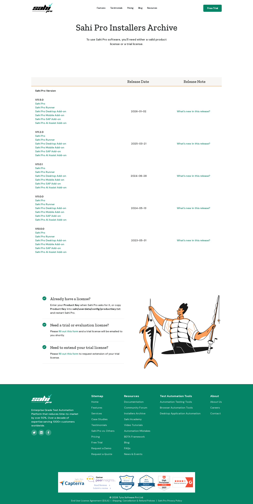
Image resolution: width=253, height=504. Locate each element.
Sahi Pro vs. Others (102, 431)
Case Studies (99, 419)
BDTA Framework (134, 436)
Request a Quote (101, 454)
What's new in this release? (193, 111)
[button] (152, 8)
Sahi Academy (133, 419)
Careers (215, 407)
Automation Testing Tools (176, 402)
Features (101, 7)
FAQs (127, 448)
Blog (140, 7)
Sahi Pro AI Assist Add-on (50, 123)
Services (96, 413)
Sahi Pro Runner (45, 107)
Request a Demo (101, 448)
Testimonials (116, 7)
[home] (42, 8)
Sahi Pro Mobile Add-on (49, 115)
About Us (216, 402)
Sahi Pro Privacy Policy (170, 500)
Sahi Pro (40, 103)
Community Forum (135, 407)
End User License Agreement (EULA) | (91, 500)
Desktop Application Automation (180, 413)
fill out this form (68, 331)
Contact (215, 413)
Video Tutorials (133, 425)
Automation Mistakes (137, 431)
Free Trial (212, 8)
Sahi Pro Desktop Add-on (50, 111)
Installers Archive (134, 413)
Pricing (130, 7)
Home (94, 402)
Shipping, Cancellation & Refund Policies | (135, 500)
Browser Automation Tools (176, 407)
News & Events (133, 454)
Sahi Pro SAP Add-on (48, 119)
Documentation (134, 402)
